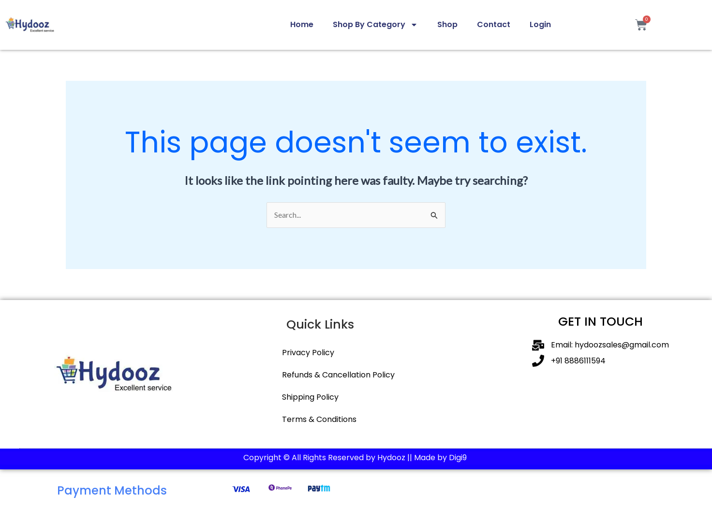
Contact (493, 24)
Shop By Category (375, 24)
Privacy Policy (308, 352)
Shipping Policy (310, 397)
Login (540, 24)
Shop (447, 24)
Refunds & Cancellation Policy (338, 374)
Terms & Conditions (319, 419)
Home (301, 24)
